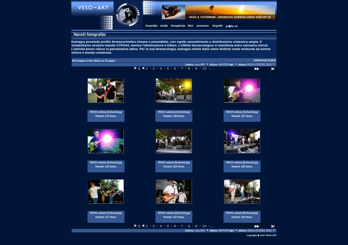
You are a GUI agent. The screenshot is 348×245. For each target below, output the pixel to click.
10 (205, 68)
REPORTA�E (228, 64)
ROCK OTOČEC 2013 (261, 64)
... (212, 68)
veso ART (202, 64)
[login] (272, 60)
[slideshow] (260, 60)
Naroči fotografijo (90, 34)
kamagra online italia (193, 49)
